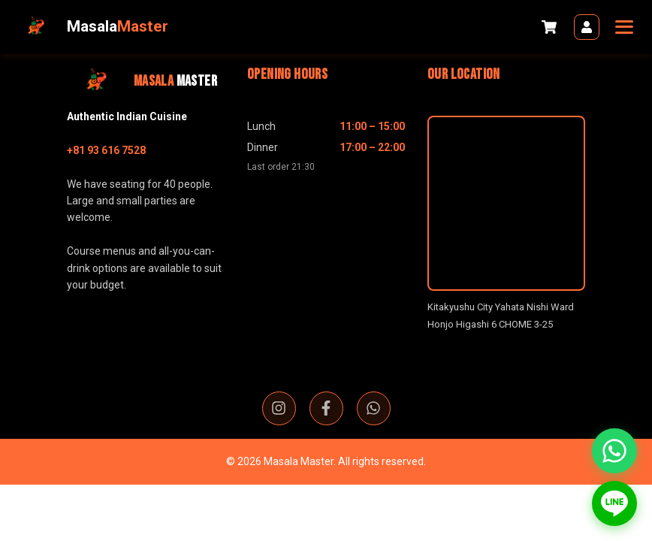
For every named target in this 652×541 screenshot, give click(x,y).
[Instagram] (279, 408)
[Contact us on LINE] (614, 503)
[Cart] (549, 27)
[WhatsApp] (374, 408)
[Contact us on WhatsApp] (614, 450)
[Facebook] (326, 408)
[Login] (586, 27)
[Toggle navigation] (622, 26)
